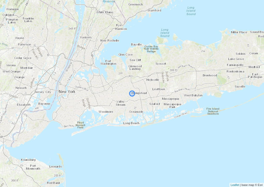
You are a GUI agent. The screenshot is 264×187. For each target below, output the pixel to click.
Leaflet (235, 184)
